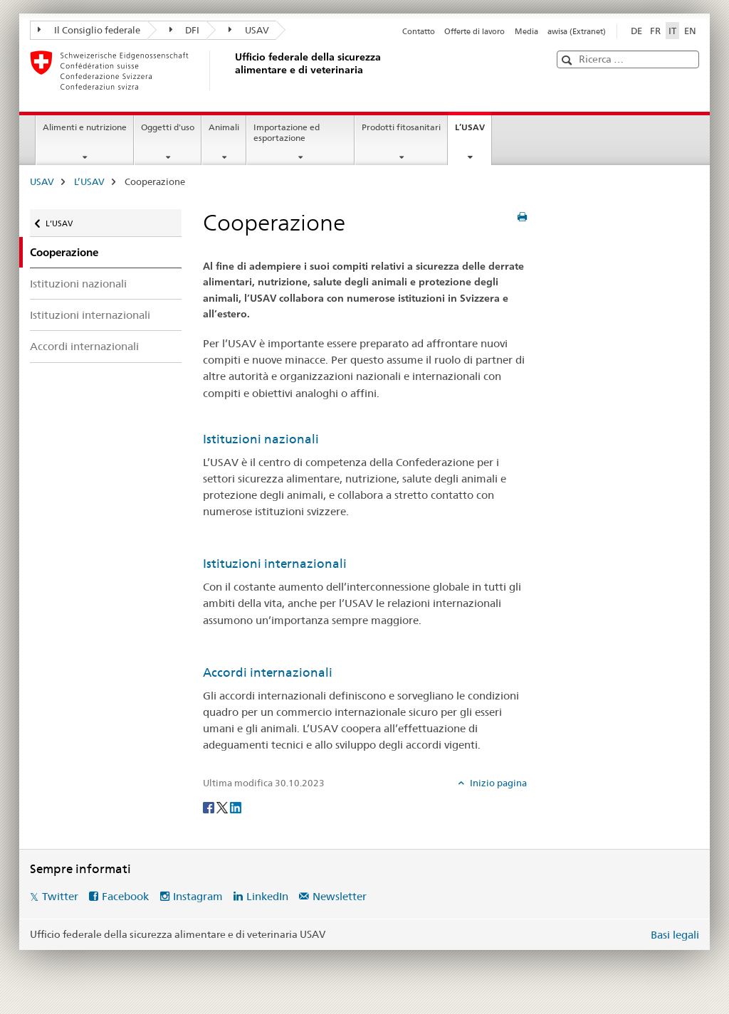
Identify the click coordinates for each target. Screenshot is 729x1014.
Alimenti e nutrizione (85, 127)
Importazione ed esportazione (286, 132)
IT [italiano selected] (672, 30)
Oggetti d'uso (167, 127)
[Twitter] (223, 806)
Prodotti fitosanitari (401, 127)
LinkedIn (267, 896)
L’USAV (473, 131)
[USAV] (233, 70)
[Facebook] (209, 806)
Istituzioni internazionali (90, 315)
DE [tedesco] (636, 30)
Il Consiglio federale (89, 29)
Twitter (60, 896)
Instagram (198, 896)
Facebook (125, 896)
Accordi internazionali (84, 346)
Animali (224, 127)
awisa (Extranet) (576, 31)
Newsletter (340, 896)
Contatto (418, 31)
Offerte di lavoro (474, 31)
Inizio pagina (497, 782)
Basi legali (675, 934)
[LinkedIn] (235, 806)
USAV (249, 29)
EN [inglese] (690, 30)
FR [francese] (655, 30)
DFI (184, 29)
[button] (568, 60)
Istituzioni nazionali (78, 283)
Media (526, 31)
